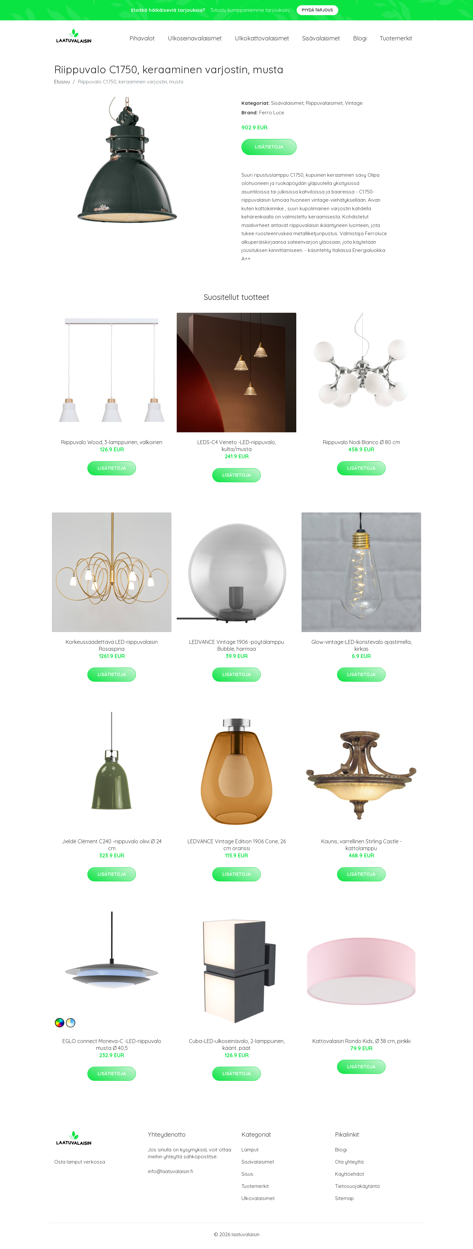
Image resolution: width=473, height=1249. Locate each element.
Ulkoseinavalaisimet (195, 40)
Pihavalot (142, 40)
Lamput (250, 1153)
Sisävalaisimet (321, 40)
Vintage (354, 106)
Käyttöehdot (349, 1177)
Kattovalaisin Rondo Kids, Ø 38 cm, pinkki (361, 1044)
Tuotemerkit (396, 40)
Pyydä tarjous (317, 10)
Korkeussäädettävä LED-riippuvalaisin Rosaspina (112, 648)
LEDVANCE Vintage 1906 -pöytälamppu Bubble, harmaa (236, 648)
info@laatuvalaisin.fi (170, 1174)
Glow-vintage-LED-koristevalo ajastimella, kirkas (361, 648)
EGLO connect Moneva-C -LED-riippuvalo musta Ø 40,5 (111, 1048)
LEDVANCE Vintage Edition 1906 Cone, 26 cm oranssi (237, 848)
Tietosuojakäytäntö (357, 1189)
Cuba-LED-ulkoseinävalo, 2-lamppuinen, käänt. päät (236, 1048)
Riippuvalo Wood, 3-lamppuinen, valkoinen (111, 446)
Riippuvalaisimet (324, 106)
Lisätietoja (269, 150)
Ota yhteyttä (349, 1165)
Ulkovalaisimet (258, 1201)
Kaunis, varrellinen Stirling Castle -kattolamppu (361, 848)
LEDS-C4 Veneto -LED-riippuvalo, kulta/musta (236, 449)
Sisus (247, 1177)
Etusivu (62, 85)
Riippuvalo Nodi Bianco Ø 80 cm (361, 446)
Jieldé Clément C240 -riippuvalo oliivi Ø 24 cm (112, 848)
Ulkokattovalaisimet (262, 40)
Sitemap (344, 1201)
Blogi (360, 40)
